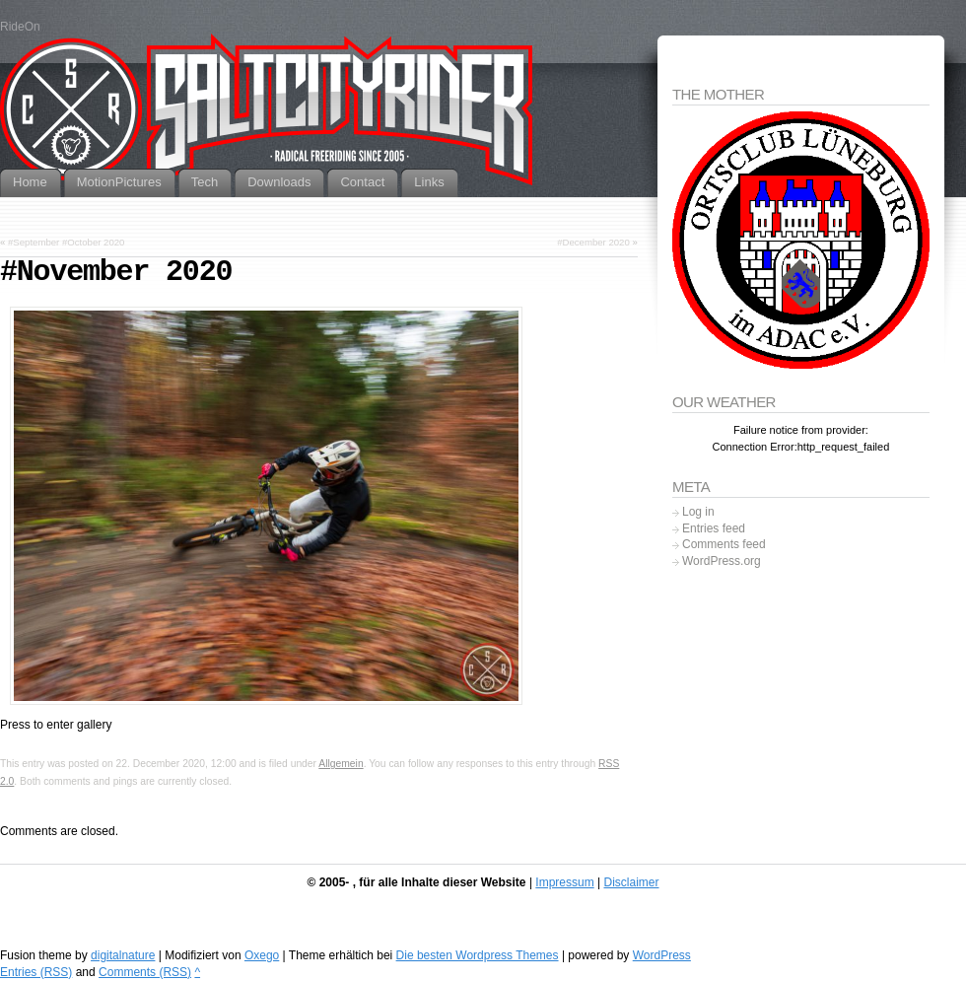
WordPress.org (721, 561)
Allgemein (340, 763)
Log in (698, 512)
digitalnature (123, 955)
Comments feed (724, 544)
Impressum (564, 882)
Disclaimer (630, 882)
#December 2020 (593, 242)
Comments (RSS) (145, 972)
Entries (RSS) (36, 972)
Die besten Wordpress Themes (477, 955)
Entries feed (713, 528)
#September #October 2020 (66, 242)
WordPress (662, 955)
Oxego (261, 955)
